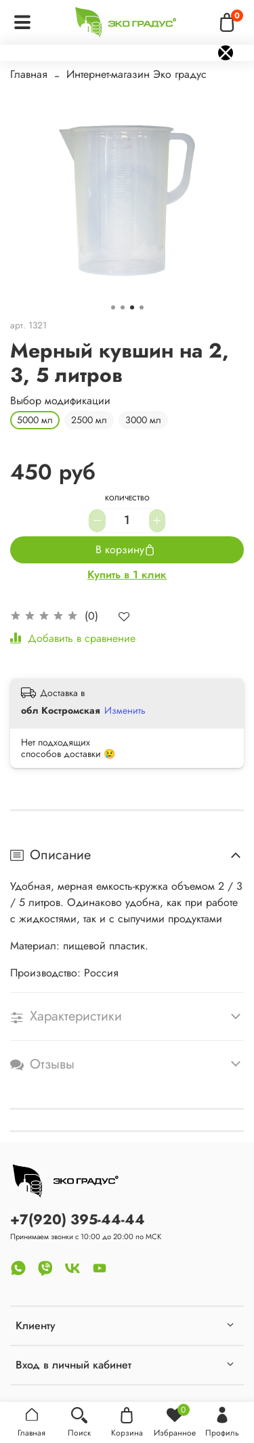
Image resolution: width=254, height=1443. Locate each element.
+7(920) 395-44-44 (77, 1219)
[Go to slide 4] (142, 307)
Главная (28, 74)
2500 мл (89, 420)
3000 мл (143, 420)
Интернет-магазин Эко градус (136, 74)
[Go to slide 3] (132, 307)
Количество (127, 499)
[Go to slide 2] (123, 307)
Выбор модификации (60, 400)
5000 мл (35, 420)
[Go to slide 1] (113, 307)
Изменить (125, 710)
